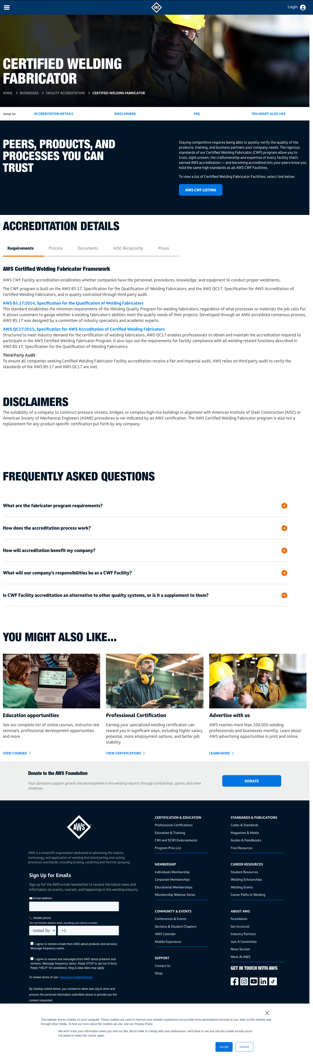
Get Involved (240, 926)
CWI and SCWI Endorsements (176, 840)
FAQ (197, 114)
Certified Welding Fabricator (118, 93)
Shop (159, 973)
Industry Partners (243, 934)
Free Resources (242, 848)
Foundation (239, 919)
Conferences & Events (170, 919)
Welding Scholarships (246, 879)
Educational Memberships (173, 887)
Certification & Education (178, 817)
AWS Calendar (165, 934)
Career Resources (247, 864)
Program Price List (168, 848)
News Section (240, 949)
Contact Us (162, 966)
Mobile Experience (168, 941)
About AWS (240, 911)
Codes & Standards (244, 825)
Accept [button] (224, 1047)
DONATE (252, 781)
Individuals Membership (172, 872)
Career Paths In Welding (248, 894)
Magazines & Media (245, 833)
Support (162, 958)
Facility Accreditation (65, 93)
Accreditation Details (53, 114)
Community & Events (173, 911)
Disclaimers (125, 114)
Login (293, 7)
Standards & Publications (254, 817)
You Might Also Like (268, 114)
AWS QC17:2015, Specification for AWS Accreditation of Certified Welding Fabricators (84, 329)
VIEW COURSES (15, 753)
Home (7, 93)
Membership (165, 864)
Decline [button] (244, 1047)
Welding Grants (242, 887)
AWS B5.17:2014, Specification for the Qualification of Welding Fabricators (73, 303)
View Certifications (123, 753)
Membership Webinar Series (175, 894)
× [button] (267, 1013)
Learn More (219, 753)
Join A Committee (244, 941)
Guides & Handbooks (246, 840)
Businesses (29, 93)
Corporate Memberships (172, 879)
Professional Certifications (174, 825)
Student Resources (244, 872)
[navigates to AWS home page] (156, 11)
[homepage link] (90, 825)
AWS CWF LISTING (200, 190)
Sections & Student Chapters (175, 926)
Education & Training (170, 833)
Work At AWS (240, 957)
